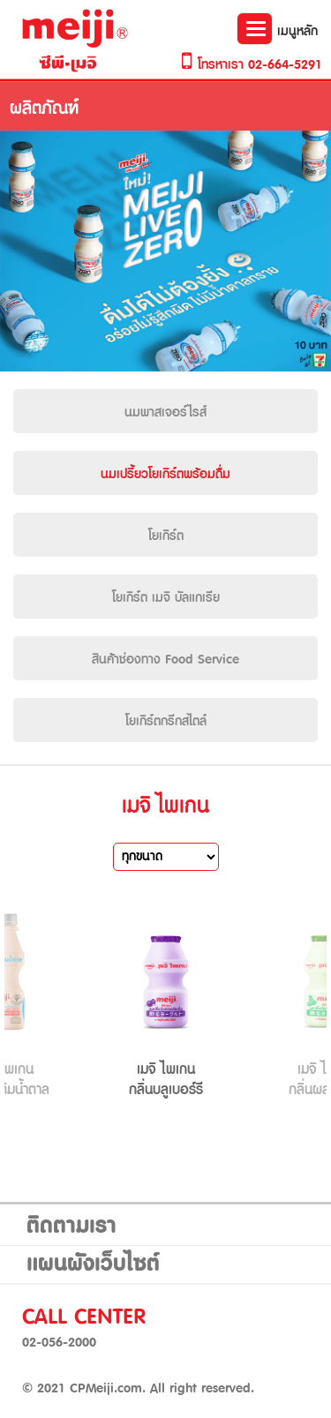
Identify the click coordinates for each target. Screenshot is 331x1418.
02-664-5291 (285, 65)
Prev (35, 1003)
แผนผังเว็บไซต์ (93, 1264)
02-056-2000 (59, 1343)
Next (295, 1003)
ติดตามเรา (71, 1226)
